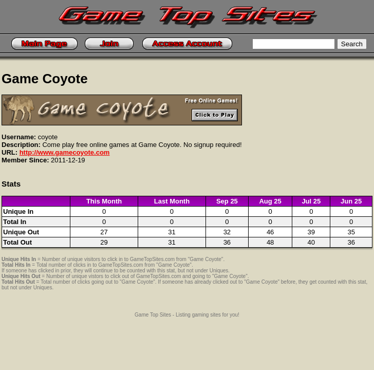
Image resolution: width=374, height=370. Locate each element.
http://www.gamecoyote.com (65, 152)
